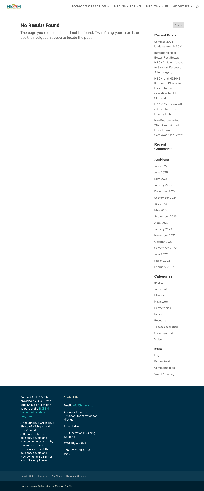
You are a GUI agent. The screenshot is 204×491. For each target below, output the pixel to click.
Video (158, 339)
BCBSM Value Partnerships (34, 410)
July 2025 (160, 166)
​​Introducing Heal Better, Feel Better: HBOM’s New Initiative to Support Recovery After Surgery (168, 62)
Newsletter (161, 301)
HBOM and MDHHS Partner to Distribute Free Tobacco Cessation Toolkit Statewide (167, 88)
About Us (181, 6)
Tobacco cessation (166, 327)
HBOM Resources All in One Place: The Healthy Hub (168, 109)
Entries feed (162, 361)
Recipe (158, 314)
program (26, 416)
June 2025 (161, 172)
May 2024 (161, 210)
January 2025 (163, 185)
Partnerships (162, 308)
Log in (158, 355)
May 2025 (161, 179)
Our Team (57, 476)
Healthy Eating (127, 6)
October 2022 (163, 242)
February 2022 (164, 267)
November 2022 (165, 235)
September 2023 (165, 216)
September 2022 (165, 248)
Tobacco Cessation (89, 6)
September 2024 (165, 198)
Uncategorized (163, 333)
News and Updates (76, 476)
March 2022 (162, 261)
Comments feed (164, 368)
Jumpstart (160, 289)
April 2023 (161, 223)
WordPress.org (164, 374)
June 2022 (161, 254)
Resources (161, 320)
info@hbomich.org (84, 405)
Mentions (160, 295)
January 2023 (163, 229)
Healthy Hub (157, 6)
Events (158, 283)
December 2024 (165, 191)
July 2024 (160, 204)
